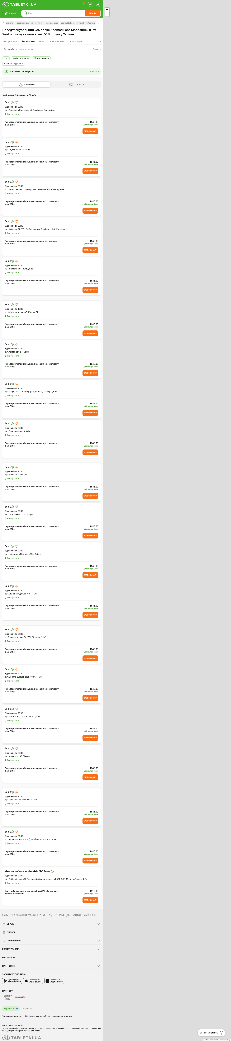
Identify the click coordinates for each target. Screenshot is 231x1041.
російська (27, 1008)
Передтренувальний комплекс (29, 23)
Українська (9, 1008)
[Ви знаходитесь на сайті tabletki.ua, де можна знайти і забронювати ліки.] (19, 4)
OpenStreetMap (224, 1040)
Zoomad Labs (52, 23)
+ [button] (107, 10)
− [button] (107, 14)
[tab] (28, 41)
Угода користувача (11, 1016)
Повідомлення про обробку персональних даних (48, 1016)
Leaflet (206, 1040)
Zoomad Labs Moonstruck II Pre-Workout (78, 23)
